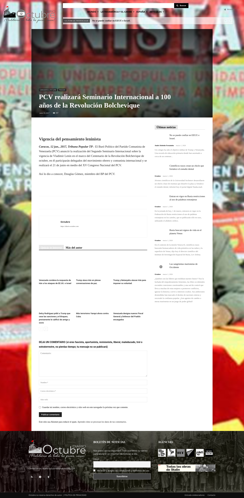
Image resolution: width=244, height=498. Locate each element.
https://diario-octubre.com (70, 226)
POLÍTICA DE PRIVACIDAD (75, 495)
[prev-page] (41, 329)
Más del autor (74, 247)
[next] (231, 21)
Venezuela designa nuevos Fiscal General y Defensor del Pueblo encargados (128, 316)
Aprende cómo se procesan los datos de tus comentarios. (102, 422)
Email (96, 459)
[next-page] (46, 329)
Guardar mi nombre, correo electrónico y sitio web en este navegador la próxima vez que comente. (85, 407)
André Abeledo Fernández (164, 145)
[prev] (226, 21)
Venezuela (62, 90)
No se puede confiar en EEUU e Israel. (111, 20)
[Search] (181, 5)
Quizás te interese (51, 247)
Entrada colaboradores (195, 495)
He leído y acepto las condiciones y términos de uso (123, 470)
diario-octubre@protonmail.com (58, 468)
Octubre (65, 221)
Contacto (211, 495)
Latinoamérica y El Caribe (48, 90)
